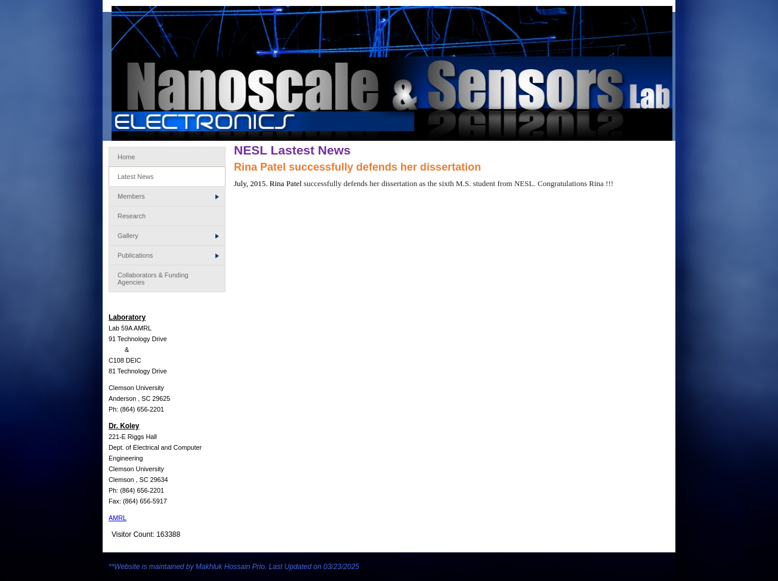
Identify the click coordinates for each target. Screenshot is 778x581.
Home (126, 156)
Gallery (168, 235)
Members (168, 196)
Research (132, 216)
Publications (168, 255)
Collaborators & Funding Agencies (153, 278)
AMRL (117, 517)
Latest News (136, 176)
